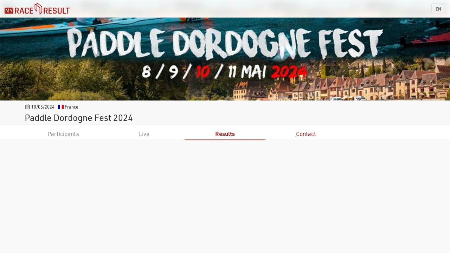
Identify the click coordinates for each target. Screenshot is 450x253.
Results (225, 133)
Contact (306, 133)
